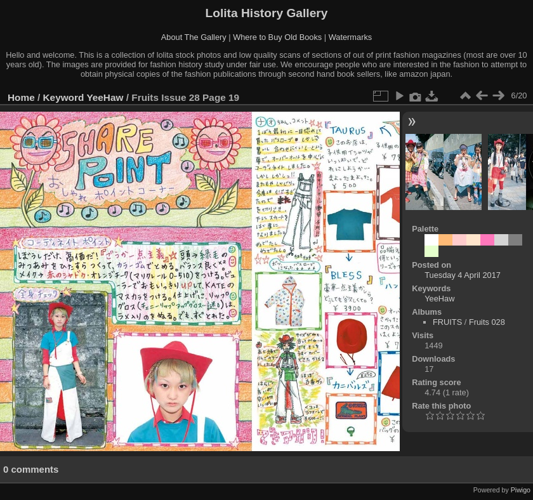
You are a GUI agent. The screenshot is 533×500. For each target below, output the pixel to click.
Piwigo (520, 490)
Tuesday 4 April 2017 (462, 275)
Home (21, 97)
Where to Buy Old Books (277, 37)
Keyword (63, 97)
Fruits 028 (487, 322)
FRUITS (447, 322)
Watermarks (350, 37)
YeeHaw (104, 97)
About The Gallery (194, 37)
